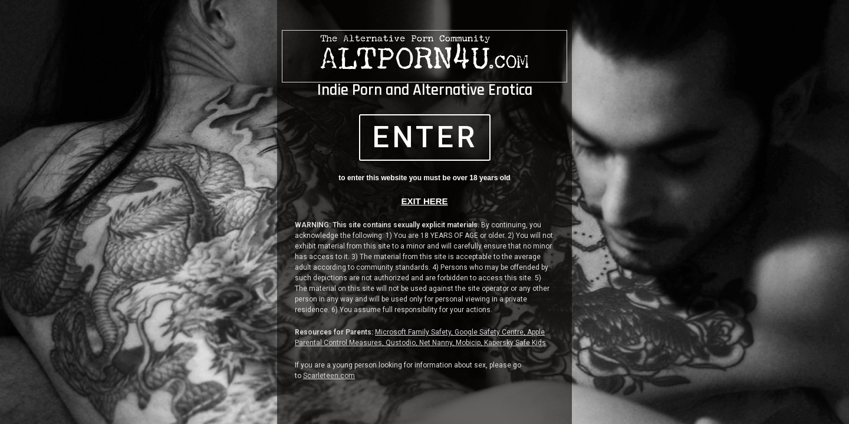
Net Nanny (435, 343)
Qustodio (401, 343)
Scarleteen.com (329, 376)
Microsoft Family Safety (413, 332)
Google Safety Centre (489, 332)
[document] (424, 212)
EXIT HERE (424, 201)
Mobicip (468, 343)
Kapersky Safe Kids (515, 343)
